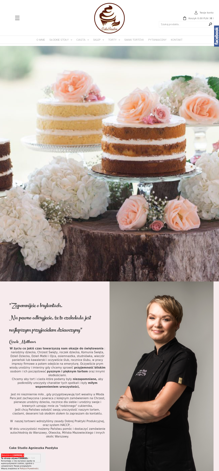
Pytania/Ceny (157, 39)
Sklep (97, 39)
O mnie (40, 39)
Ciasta (80, 39)
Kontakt (177, 39)
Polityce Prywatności (29, 469)
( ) (201, 18)
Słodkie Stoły (59, 39)
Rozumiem (13, 455)
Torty (112, 39)
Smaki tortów (134, 39)
